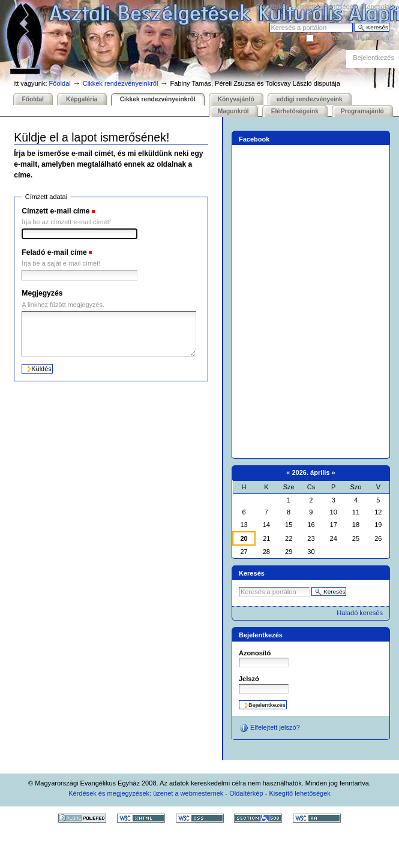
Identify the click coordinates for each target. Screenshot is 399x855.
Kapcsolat (376, 6)
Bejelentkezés (373, 57)
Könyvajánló (236, 99)
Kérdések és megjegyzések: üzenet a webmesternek (145, 793)
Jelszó (249, 678)
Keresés (252, 573)
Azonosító (255, 653)
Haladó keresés (360, 612)
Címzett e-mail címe (55, 211)
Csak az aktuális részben (352, 37)
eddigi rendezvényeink (310, 99)
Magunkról (233, 111)
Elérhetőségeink (295, 111)
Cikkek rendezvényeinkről (120, 83)
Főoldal (60, 83)
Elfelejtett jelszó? (269, 728)
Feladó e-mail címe (54, 252)
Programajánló (362, 111)
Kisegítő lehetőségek (325, 6)
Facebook (254, 139)
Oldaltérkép (272, 6)
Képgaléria (81, 99)
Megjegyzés (42, 293)
